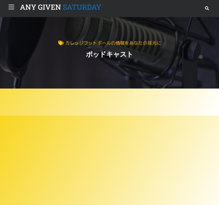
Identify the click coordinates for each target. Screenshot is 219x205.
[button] (206, 8)
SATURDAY (60, 7)
